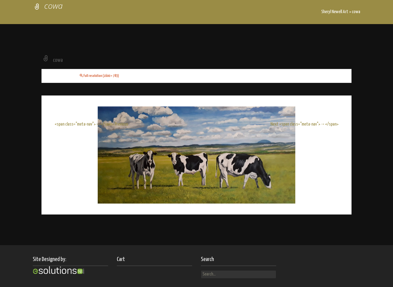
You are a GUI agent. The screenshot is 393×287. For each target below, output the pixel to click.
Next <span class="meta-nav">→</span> (304, 124)
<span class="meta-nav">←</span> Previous (91, 124)
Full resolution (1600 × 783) (101, 76)
